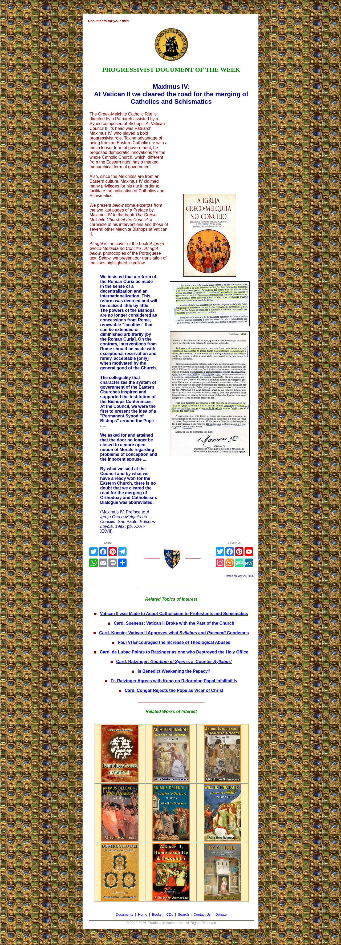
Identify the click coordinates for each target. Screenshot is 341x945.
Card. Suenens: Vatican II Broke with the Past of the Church (174, 623)
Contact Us (202, 914)
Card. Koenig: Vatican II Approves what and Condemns (174, 633)
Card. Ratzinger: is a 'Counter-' (174, 661)
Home (142, 914)
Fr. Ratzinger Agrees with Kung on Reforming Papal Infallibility (174, 681)
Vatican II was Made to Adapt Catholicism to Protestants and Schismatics (174, 613)
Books (156, 914)
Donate (221, 914)
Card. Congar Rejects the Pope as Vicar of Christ (174, 690)
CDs (169, 914)
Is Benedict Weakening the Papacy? (174, 671)
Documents (124, 914)
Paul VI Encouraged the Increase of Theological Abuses (174, 642)
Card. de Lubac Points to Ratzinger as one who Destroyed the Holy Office (174, 652)
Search (183, 914)
